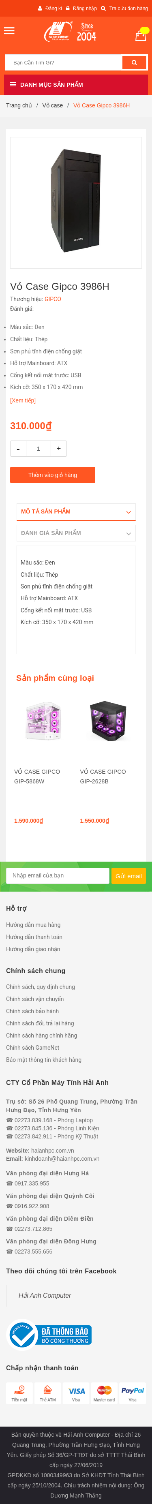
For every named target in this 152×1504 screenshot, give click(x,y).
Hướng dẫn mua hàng (33, 925)
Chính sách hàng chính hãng (41, 1035)
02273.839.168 (33, 1120)
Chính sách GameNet (32, 1047)
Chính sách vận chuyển (35, 999)
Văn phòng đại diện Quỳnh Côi (50, 1196)
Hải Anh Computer (45, 1295)
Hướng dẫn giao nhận (33, 949)
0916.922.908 (32, 1206)
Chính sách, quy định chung (40, 987)
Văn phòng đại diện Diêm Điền (50, 1218)
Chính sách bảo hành (32, 1011)
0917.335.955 (32, 1183)
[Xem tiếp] (23, 400)
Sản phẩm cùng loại (55, 678)
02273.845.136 (33, 1128)
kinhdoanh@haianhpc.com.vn (62, 1158)
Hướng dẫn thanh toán (34, 937)
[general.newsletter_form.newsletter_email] (57, 876)
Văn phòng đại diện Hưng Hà (47, 1173)
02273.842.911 (33, 1136)
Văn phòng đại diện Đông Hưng (51, 1241)
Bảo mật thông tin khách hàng (43, 1060)
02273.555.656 (33, 1251)
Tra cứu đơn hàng (128, 8)
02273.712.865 (33, 1229)
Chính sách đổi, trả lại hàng (40, 1023)
